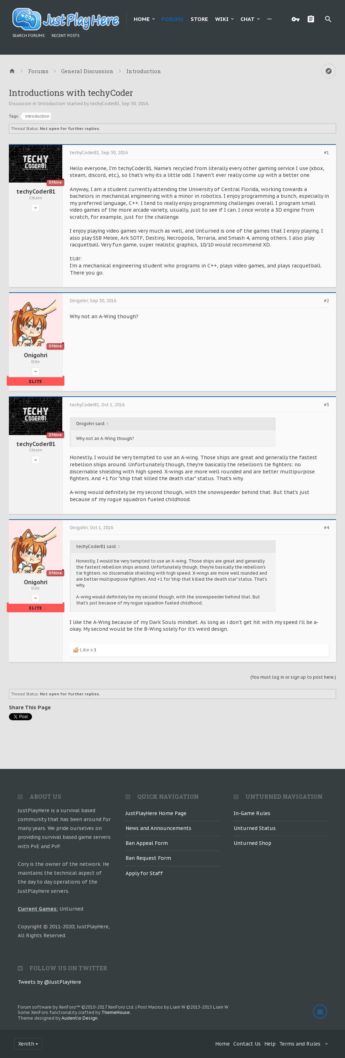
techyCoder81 (105, 103)
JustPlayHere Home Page (156, 813)
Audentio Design (79, 1018)
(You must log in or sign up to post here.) (293, 677)
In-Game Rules (252, 813)
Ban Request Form (148, 858)
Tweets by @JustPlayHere (49, 982)
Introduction (51, 103)
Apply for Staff (144, 873)
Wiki (222, 19)
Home (142, 19)
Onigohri (35, 355)
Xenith (26, 1044)
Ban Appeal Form (147, 843)
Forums (172, 19)
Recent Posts (65, 35)
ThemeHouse (115, 1012)
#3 (326, 404)
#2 (326, 300)
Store (199, 19)
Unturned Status (255, 828)
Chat (247, 19)
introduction (36, 116)
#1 (326, 152)
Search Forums (28, 35)
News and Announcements (158, 828)
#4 (326, 527)
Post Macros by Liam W (183, 1007)
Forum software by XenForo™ (76, 1007)
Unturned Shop (252, 843)
